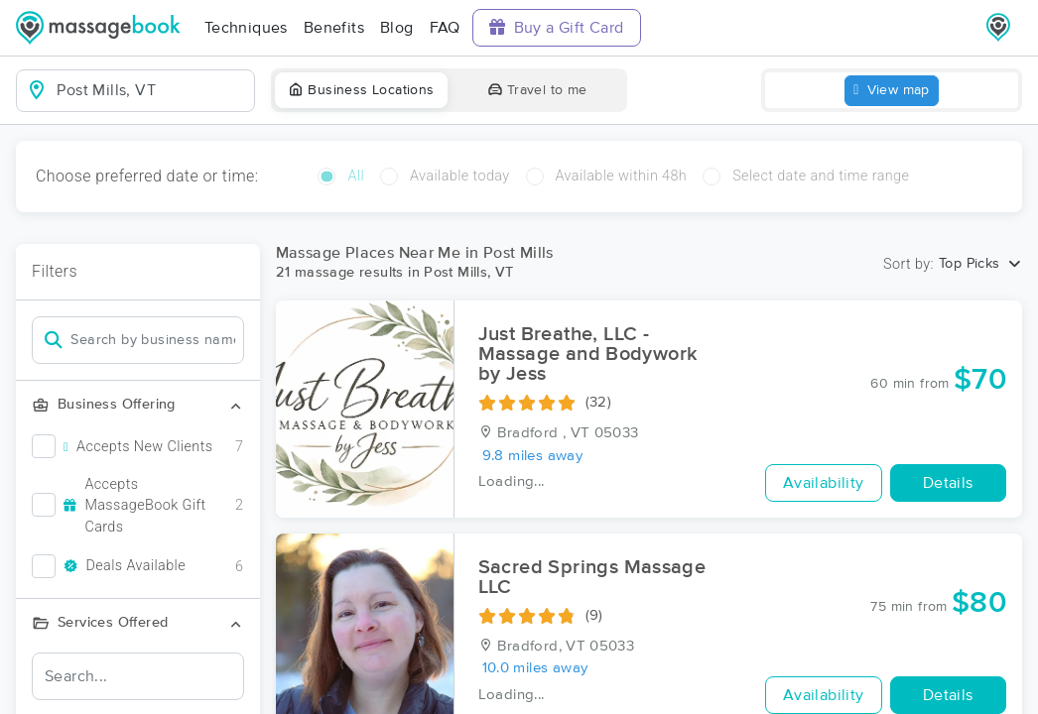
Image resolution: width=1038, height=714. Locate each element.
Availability (823, 483)
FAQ (445, 28)
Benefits (334, 28)
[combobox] (151, 90)
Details (948, 483)
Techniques (246, 28)
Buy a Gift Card (556, 27)
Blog (397, 28)
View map (891, 90)
